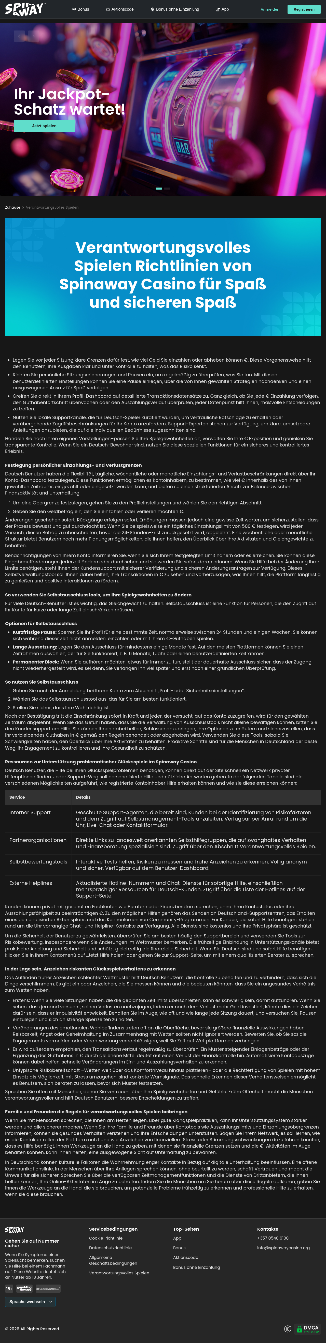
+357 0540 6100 (273, 1238)
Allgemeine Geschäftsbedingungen (113, 1260)
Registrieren (304, 9)
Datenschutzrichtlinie (110, 1248)
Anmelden (270, 9)
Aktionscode (120, 9)
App (222, 9)
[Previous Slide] (19, 36)
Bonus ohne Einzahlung (175, 9)
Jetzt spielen (44, 126)
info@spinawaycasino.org (283, 1248)
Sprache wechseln (27, 1302)
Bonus (80, 9)
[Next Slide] (33, 36)
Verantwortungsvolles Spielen (119, 1273)
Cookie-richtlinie (106, 1238)
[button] (159, 189)
